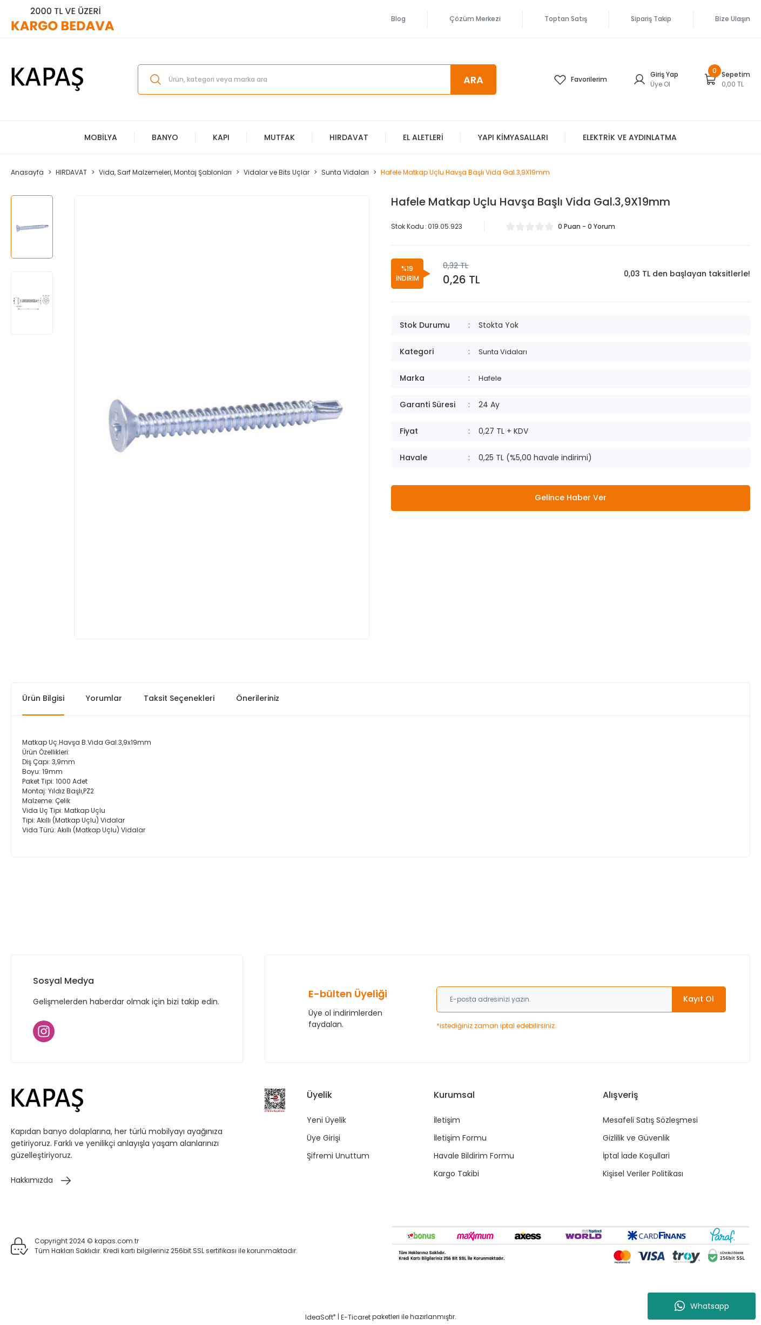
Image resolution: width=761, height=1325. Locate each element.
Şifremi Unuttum (338, 1155)
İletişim (447, 1120)
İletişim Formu (460, 1137)
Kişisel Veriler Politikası (643, 1173)
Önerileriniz (257, 698)
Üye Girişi (323, 1137)
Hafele (491, 378)
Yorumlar (104, 698)
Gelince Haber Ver (570, 498)
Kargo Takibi (456, 1173)
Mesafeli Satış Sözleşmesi (650, 1120)
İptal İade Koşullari (636, 1155)
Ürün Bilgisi (43, 698)
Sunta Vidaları (504, 351)
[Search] (317, 79)
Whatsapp (702, 1306)
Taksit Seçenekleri (179, 698)
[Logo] (48, 79)
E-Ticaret (356, 1317)
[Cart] (727, 79)
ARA (473, 80)
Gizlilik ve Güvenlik (636, 1137)
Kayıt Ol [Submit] (698, 998)
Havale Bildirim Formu (474, 1155)
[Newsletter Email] (581, 999)
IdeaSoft (320, 1317)
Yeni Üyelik (326, 1120)
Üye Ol (660, 84)
